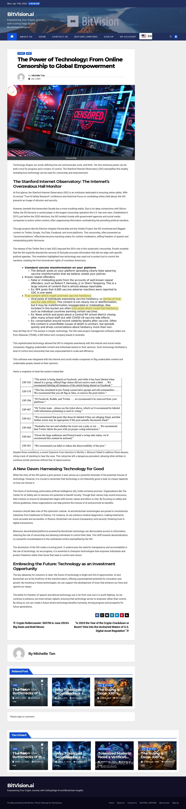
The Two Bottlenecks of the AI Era (28, 693)
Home (42, 36)
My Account (128, 36)
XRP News (108, 685)
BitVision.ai (20, 14)
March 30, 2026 (109, 762)
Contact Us (60, 36)
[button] (171, 36)
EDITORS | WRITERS (86, 36)
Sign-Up (109, 36)
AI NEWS (21, 53)
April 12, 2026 (22, 762)
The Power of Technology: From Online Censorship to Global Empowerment (70, 63)
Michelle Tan (38, 75)
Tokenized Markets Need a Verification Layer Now (114, 757)
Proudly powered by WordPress (20, 803)
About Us (26, 36)
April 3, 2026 (64, 762)
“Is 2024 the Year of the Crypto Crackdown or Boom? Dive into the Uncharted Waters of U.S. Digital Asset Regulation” (101, 626)
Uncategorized (104, 749)
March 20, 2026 (152, 762)
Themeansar (56, 803)
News (29, 53)
